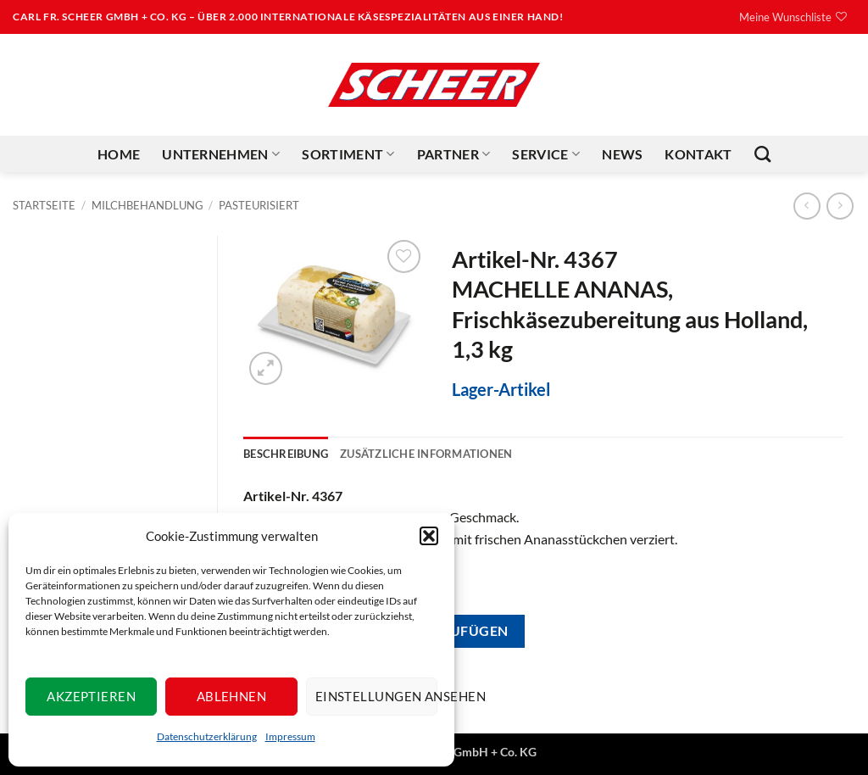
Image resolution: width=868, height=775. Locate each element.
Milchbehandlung (147, 205)
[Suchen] (762, 154)
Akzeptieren (91, 696)
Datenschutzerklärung (207, 736)
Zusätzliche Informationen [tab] (426, 453)
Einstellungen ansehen (376, 696)
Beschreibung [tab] (285, 453)
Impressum (290, 736)
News (622, 154)
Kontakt (698, 154)
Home (118, 154)
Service (546, 154)
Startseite (44, 205)
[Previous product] (839, 205)
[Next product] (806, 205)
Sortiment (348, 154)
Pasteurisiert (259, 205)
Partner (454, 154)
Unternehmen (221, 154)
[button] (428, 535)
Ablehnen (232, 696)
